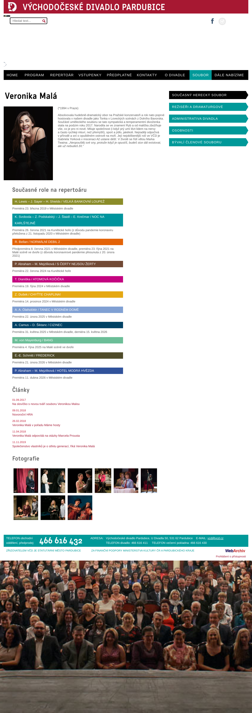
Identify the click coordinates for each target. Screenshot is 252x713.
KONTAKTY (147, 75)
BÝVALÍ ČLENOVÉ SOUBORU (197, 142)
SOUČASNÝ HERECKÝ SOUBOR (199, 95)
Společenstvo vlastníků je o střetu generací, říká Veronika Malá (53, 446)
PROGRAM (34, 75)
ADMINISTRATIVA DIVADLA (195, 118)
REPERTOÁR (62, 75)
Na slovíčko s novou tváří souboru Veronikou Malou (45, 404)
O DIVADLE (175, 75)
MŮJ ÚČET (236, 21)
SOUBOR (200, 75)
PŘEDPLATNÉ (119, 75)
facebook (212, 19)
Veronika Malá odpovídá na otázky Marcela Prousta (46, 435)
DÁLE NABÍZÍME (229, 75)
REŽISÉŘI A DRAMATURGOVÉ (197, 107)
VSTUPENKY (90, 75)
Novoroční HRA (22, 414)
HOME (12, 75)
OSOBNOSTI (182, 130)
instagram (222, 21)
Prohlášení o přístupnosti (231, 556)
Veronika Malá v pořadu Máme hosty (36, 425)
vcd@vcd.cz (215, 538)
